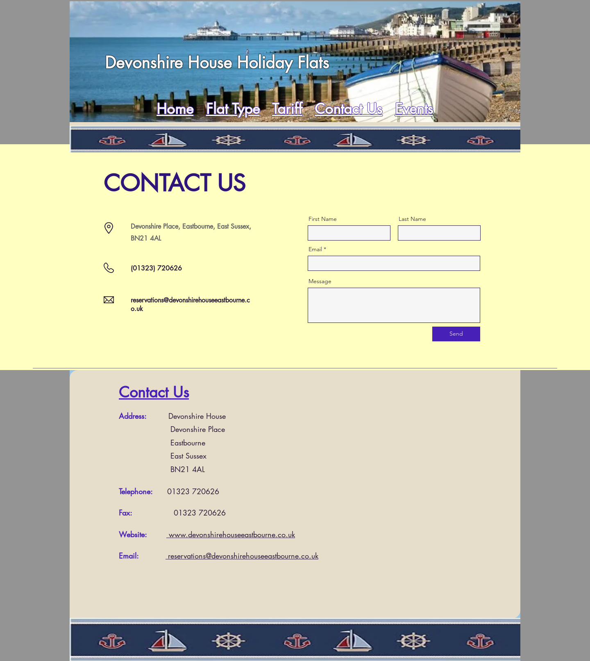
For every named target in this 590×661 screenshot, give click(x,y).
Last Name (412, 219)
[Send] (456, 334)
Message (320, 281)
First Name (323, 219)
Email (315, 249)
